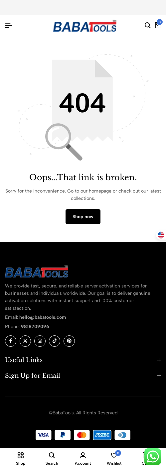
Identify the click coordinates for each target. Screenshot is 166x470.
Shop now (83, 217)
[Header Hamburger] (8, 25)
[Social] (10, 341)
